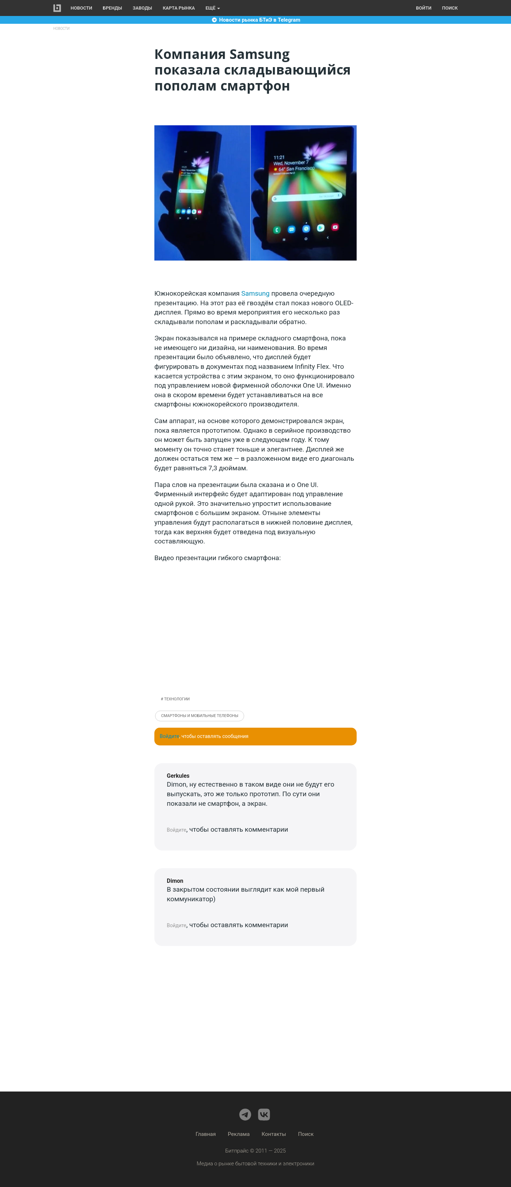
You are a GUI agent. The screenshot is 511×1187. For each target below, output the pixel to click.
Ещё (212, 8)
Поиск (450, 8)
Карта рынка (179, 8)
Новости (81, 8)
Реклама (239, 1134)
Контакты (274, 1134)
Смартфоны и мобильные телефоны (199, 715)
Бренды (112, 8)
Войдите (169, 736)
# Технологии (175, 699)
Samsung (255, 293)
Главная (206, 1134)
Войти (423, 8)
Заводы (142, 8)
